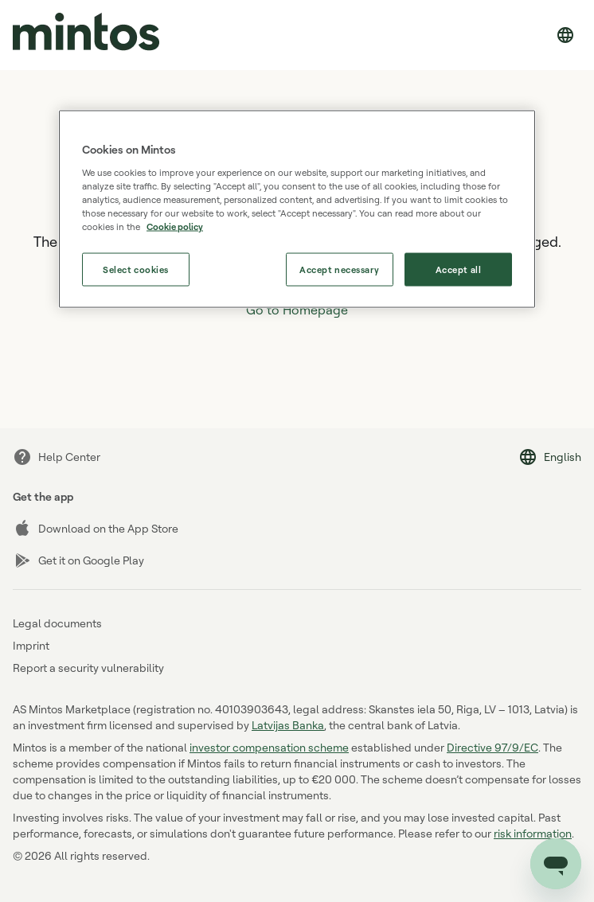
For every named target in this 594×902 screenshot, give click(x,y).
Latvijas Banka (288, 725)
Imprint (31, 645)
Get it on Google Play (78, 560)
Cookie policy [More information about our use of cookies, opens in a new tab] (175, 226)
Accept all (459, 269)
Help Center (56, 457)
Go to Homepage (297, 310)
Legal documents (57, 623)
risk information (533, 833)
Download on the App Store (95, 528)
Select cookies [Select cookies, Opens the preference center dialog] (136, 269)
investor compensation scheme (269, 747)
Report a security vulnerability (88, 667)
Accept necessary (339, 269)
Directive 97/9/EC (492, 747)
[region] (297, 208)
